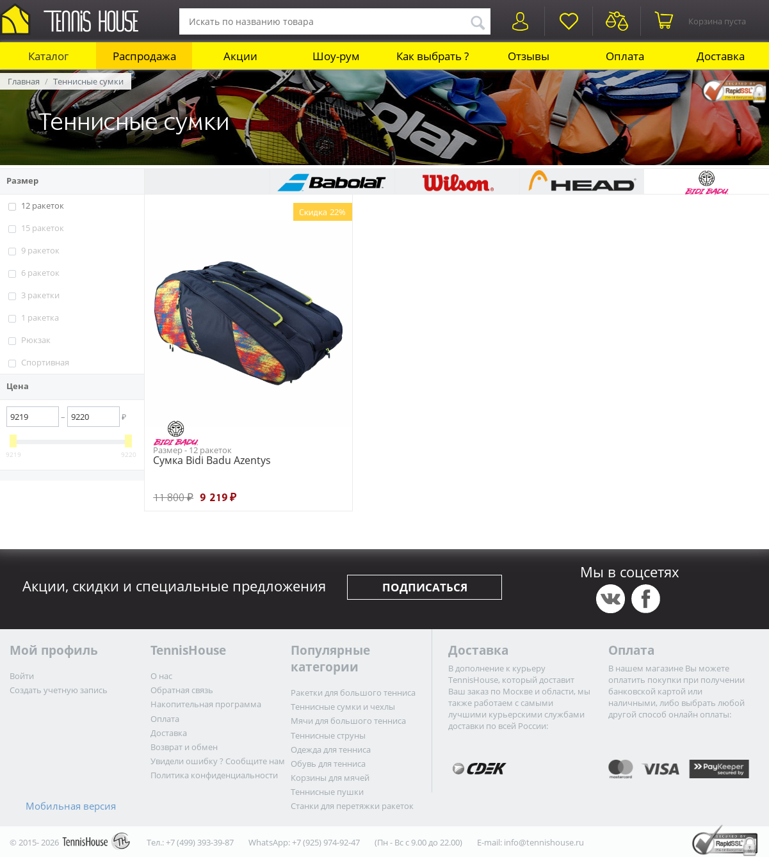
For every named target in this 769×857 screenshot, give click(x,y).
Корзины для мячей (330, 777)
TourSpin (207, 182)
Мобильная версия (71, 805)
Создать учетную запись (59, 690)
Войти (22, 676)
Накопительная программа (205, 704)
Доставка (721, 56)
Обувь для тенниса (328, 763)
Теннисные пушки (327, 791)
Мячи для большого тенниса (348, 720)
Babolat (332, 182)
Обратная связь (181, 690)
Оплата (625, 56)
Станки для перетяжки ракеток (352, 806)
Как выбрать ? (432, 56)
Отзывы (528, 56)
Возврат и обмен (184, 747)
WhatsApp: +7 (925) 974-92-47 (304, 842)
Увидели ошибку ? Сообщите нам (217, 761)
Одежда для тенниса (331, 749)
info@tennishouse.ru (544, 842)
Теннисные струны (328, 735)
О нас (161, 676)
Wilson (456, 182)
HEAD (581, 182)
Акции (240, 56)
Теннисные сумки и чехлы (343, 706)
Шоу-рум (336, 56)
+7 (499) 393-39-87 (200, 842)
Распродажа (144, 56)
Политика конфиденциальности (214, 775)
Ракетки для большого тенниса (353, 692)
